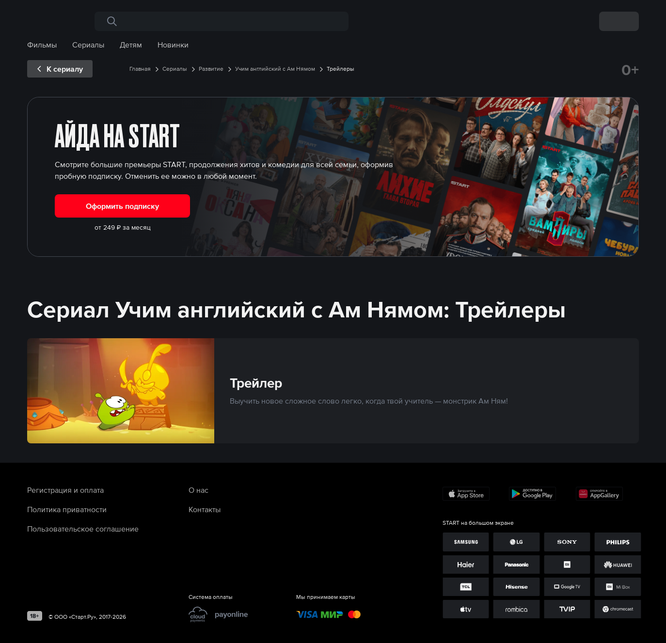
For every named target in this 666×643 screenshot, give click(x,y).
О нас (198, 490)
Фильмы (42, 44)
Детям (131, 44)
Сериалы (88, 44)
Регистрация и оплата (65, 490)
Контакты (205, 509)
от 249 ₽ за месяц (123, 227)
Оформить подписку (122, 206)
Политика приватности (67, 509)
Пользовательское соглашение (83, 528)
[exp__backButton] (60, 69)
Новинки (173, 44)
